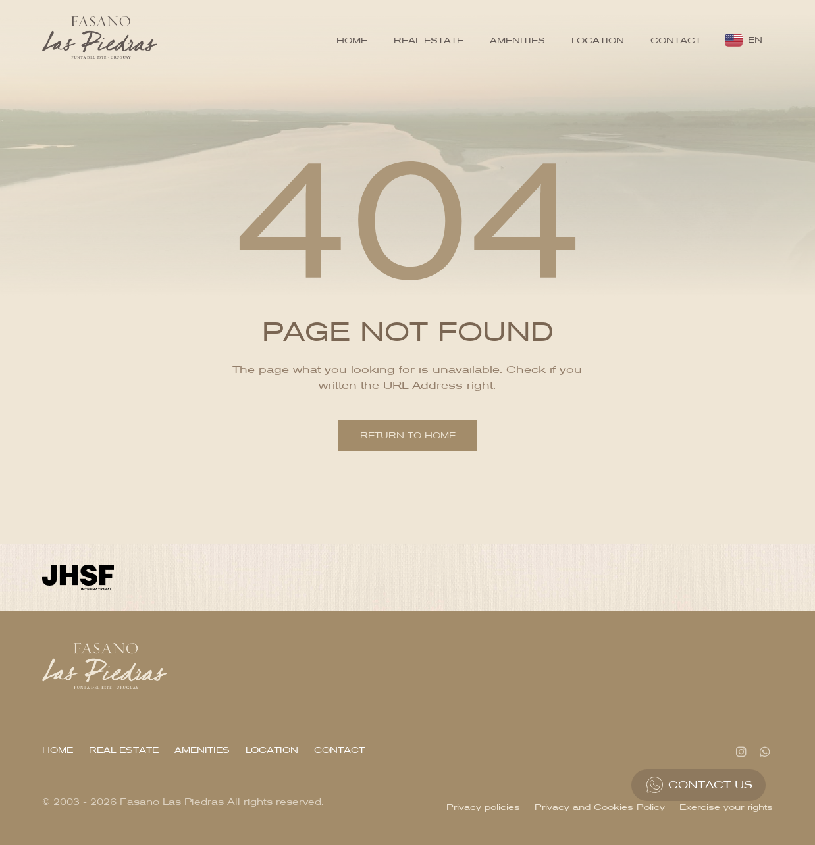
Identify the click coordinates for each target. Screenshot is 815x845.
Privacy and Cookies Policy (600, 807)
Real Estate (428, 40)
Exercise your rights (726, 807)
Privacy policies (483, 807)
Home (351, 40)
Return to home (408, 435)
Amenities (517, 40)
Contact (675, 40)
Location (597, 40)
